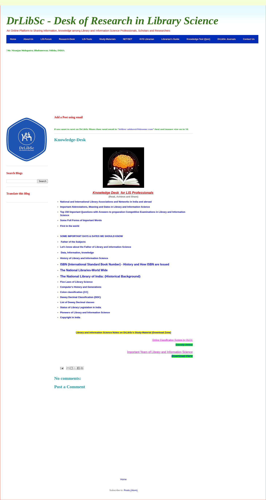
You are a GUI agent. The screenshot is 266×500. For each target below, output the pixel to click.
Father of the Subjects (73, 241)
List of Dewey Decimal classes (77, 302)
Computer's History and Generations (80, 287)
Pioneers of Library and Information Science (85, 312)
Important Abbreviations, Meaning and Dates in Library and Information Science (105, 206)
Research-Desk (67, 39)
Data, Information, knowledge (77, 252)
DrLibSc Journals (227, 39)
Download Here (182, 356)
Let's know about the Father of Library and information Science (95, 247)
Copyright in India (70, 317)
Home (13, 39)
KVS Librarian (147, 39)
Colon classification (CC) (74, 292)
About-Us (28, 39)
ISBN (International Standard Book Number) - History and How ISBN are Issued (114, 264)
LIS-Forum (46, 39)
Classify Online (184, 344)
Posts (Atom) (131, 490)
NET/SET (127, 39)
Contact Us (249, 39)
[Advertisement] (133, 83)
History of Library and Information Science (84, 258)
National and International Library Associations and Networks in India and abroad (106, 201)
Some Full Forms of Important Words (81, 220)
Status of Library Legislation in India (80, 307)
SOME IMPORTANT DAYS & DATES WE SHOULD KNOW (91, 236)
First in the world (69, 226)
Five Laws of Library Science (76, 282)
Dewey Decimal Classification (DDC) (80, 297)
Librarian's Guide (170, 39)
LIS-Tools (87, 39)
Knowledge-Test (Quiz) (198, 39)
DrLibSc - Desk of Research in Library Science (112, 21)
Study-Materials (107, 39)
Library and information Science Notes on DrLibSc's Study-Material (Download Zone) (123, 332)
